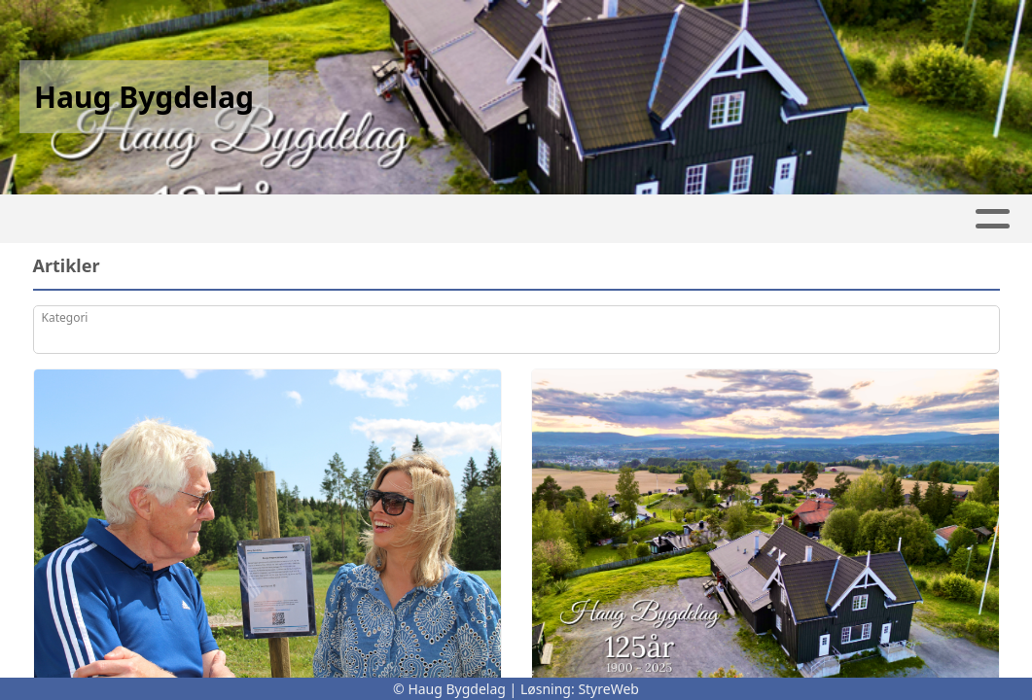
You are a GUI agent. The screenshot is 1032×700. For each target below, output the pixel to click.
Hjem (55, 219)
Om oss (628, 219)
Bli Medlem (865, 219)
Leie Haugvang (175, 219)
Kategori (65, 317)
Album (402, 219)
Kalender (508, 219)
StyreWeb (608, 689)
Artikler (311, 219)
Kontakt (744, 219)
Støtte (968, 219)
